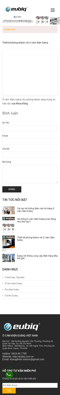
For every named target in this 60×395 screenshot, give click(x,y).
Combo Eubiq (11, 295)
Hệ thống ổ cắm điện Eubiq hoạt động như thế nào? (36, 220)
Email (5, 136)
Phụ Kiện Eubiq (12, 289)
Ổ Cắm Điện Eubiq (13, 283)
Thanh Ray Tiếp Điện (15, 277)
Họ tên (5, 123)
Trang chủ (9, 29)
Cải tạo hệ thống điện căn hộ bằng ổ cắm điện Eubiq (35, 209)
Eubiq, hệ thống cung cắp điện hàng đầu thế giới (37, 257)
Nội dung (6, 162)
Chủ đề (5, 149)
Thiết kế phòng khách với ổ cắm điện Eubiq (36, 239)
